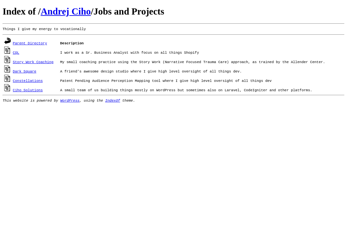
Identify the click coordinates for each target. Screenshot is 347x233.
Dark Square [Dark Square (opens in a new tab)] (25, 71)
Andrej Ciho (66, 11)
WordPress (69, 101)
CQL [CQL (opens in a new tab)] (16, 53)
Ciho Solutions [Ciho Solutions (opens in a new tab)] (28, 90)
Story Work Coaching (33, 62)
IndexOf (112, 101)
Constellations (28, 81)
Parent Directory (30, 43)
